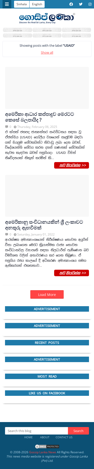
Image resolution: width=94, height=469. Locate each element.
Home (28, 437)
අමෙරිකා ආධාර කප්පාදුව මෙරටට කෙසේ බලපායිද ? (39, 117)
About (44, 437)
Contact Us (64, 437)
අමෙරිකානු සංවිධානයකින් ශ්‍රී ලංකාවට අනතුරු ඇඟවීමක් (44, 225)
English (37, 4)
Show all (47, 52)
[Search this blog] (36, 431)
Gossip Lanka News (42, 452)
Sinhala (22, 4)
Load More (47, 294)
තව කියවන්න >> (71, 165)
